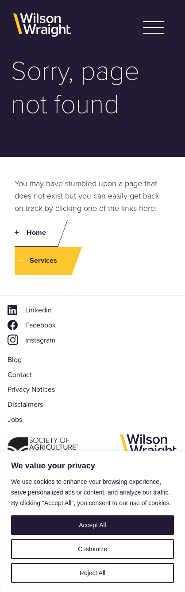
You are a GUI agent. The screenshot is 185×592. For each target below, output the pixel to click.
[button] (153, 27)
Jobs (15, 419)
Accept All (92, 525)
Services (43, 260)
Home (36, 232)
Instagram (40, 340)
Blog (15, 359)
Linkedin (38, 310)
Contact (20, 375)
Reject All (92, 572)
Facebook (40, 325)
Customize (92, 549)
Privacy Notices (31, 389)
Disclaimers (25, 404)
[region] (92, 521)
